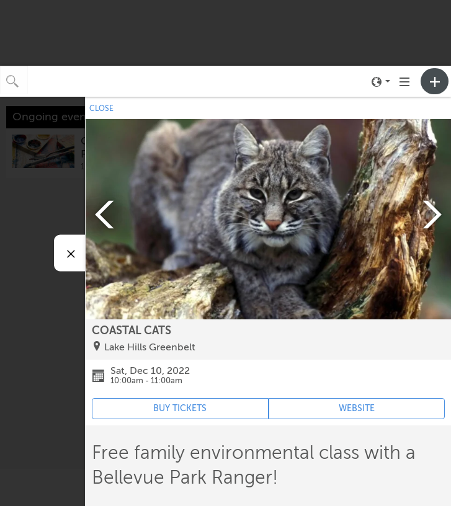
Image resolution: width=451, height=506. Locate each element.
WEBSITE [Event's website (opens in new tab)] (357, 408)
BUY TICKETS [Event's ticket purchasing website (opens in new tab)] (180, 408)
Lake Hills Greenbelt (149, 347)
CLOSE (101, 108)
